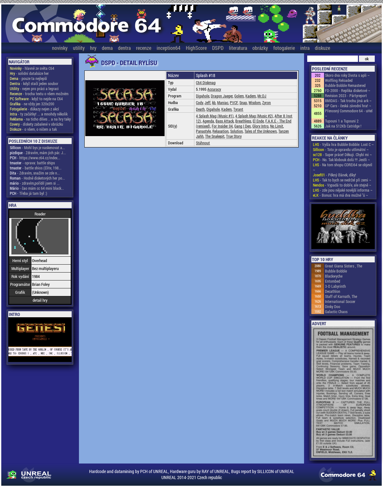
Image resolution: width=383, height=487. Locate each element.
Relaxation (220, 131)
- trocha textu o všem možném (39, 93)
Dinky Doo (332, 306)
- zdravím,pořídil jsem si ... (35, 183)
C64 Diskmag (206, 82)
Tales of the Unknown (260, 131)
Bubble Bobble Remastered (345, 85)
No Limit (276, 125)
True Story (234, 136)
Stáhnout (203, 142)
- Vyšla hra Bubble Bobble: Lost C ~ (343, 144)
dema (107, 47)
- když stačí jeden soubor (34, 83)
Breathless (243, 120)
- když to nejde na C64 (36, 98)
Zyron (266, 102)
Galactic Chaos (336, 311)
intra (304, 47)
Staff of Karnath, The (341, 296)
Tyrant (238, 109)
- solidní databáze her (29, 73)
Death (200, 109)
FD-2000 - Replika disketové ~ (347, 90)
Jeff (207, 102)
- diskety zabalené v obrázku (36, 124)
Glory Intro (260, 125)
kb (214, 102)
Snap (243, 102)
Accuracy (214, 89)
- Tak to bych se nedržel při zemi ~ (342, 179)
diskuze (322, 47)
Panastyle (203, 131)
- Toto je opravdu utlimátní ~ (341, 149)
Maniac (222, 102)
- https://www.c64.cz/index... (35, 157)
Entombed (332, 281)
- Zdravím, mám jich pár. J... (38, 152)
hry (93, 47)
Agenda (208, 120)
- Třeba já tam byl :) (28, 193)
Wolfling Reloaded (339, 80)
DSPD (218, 47)
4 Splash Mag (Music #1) (215, 115)
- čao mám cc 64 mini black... (37, 188)
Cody (199, 102)
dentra (124, 47)
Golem (239, 95)
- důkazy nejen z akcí (34, 108)
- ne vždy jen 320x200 (32, 103)
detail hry (40, 300)
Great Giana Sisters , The (343, 265)
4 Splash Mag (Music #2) (254, 115)
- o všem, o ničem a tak (33, 129)
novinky (60, 47)
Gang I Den (242, 125)
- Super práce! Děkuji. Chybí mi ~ (342, 154)
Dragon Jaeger (222, 95)
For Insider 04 (222, 125)
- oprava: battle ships (32, 162)
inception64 (168, 47)
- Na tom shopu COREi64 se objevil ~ (342, 167)
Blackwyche (333, 276)
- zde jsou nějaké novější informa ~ (343, 190)
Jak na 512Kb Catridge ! (343, 125)
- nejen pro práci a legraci (34, 88)
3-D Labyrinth (335, 286)
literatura (238, 47)
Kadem (250, 95)
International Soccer (340, 301)
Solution (236, 131)
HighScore (196, 47)
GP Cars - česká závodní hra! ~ (348, 105)
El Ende (258, 120)
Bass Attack (225, 120)
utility (79, 47)
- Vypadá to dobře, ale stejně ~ (342, 185)
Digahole (202, 95)
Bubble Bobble (336, 270)
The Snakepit (214, 136)
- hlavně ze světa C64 (32, 68)
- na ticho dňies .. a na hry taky (40, 119)
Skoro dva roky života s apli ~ (347, 75)
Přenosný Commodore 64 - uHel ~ (349, 113)
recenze (143, 47)
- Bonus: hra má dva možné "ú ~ (340, 195)
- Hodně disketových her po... (37, 178)
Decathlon (332, 291)
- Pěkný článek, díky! (334, 174)
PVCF (234, 102)
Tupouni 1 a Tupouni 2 (342, 120)
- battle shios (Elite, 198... (36, 167)
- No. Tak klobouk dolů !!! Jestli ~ (341, 159)
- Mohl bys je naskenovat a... (37, 147)
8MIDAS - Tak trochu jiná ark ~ (348, 100)
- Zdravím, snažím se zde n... (35, 172)
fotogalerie (284, 47)
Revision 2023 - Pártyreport (346, 95)
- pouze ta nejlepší (28, 78)
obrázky (260, 47)
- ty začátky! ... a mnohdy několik (39, 113)
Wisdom (255, 102)
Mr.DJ (261, 95)
